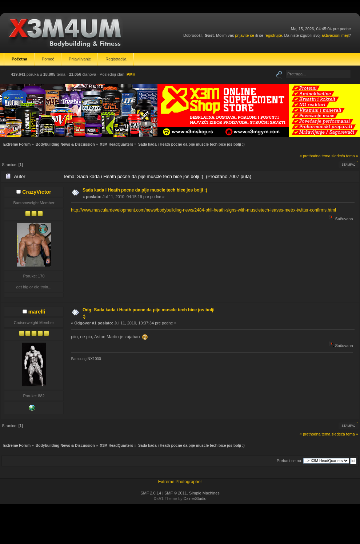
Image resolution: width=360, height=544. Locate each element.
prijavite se (244, 35)
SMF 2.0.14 (150, 493)
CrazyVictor (36, 192)
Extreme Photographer (180, 481)
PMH (131, 74)
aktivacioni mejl (335, 35)
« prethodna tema (315, 156)
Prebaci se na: (289, 460)
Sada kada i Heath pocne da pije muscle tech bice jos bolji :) (145, 190)
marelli (36, 312)
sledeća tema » (345, 156)
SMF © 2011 (175, 493)
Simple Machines (204, 493)
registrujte (273, 35)
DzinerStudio (195, 498)
